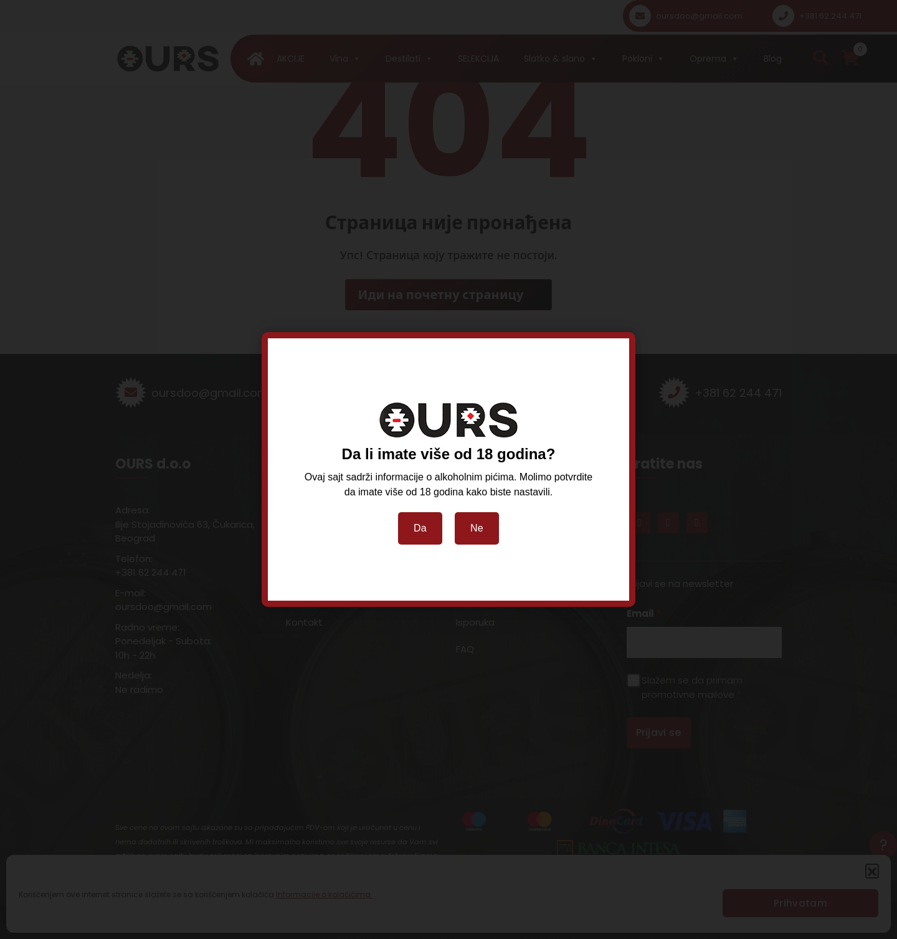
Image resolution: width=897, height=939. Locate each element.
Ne (476, 528)
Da (420, 528)
